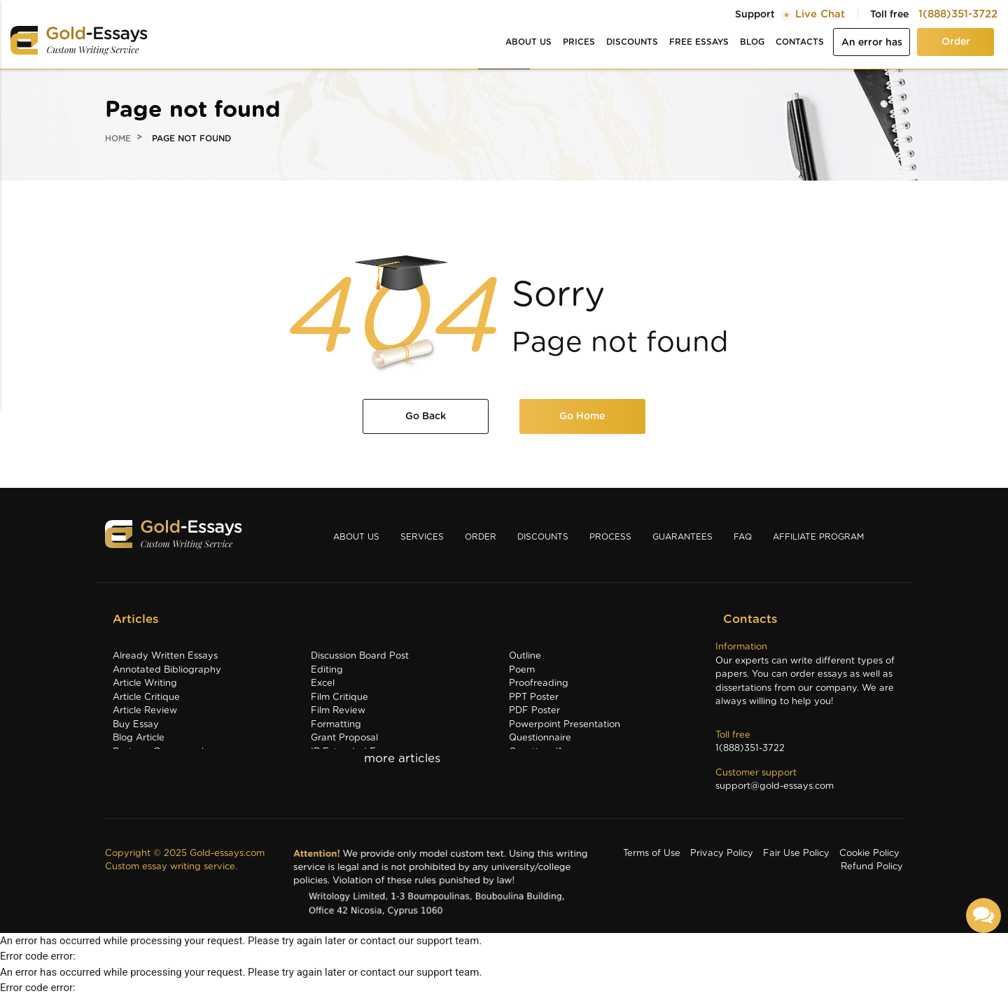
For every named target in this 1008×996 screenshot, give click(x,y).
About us (528, 42)
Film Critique (339, 697)
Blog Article (138, 738)
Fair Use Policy (796, 853)
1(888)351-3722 (957, 14)
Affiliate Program (818, 537)
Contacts (800, 42)
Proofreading (538, 683)
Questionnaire (540, 738)
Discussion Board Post (360, 656)
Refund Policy (872, 866)
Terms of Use (651, 853)
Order (955, 42)
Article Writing (145, 683)
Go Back (425, 416)
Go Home (582, 416)
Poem (522, 670)
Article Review (145, 710)
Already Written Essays (165, 656)
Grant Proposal (344, 738)
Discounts (632, 42)
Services (422, 537)
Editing (327, 670)
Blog (752, 42)
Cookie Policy (869, 853)
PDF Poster (534, 710)
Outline (525, 656)
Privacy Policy (721, 853)
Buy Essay (136, 724)
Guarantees (682, 537)
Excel (323, 683)
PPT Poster (534, 697)
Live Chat (820, 14)
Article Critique (146, 697)
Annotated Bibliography (167, 670)
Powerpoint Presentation (564, 724)
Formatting (336, 724)
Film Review (338, 710)
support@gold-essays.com (774, 786)
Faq (743, 537)
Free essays (699, 42)
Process (610, 537)
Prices (579, 42)
